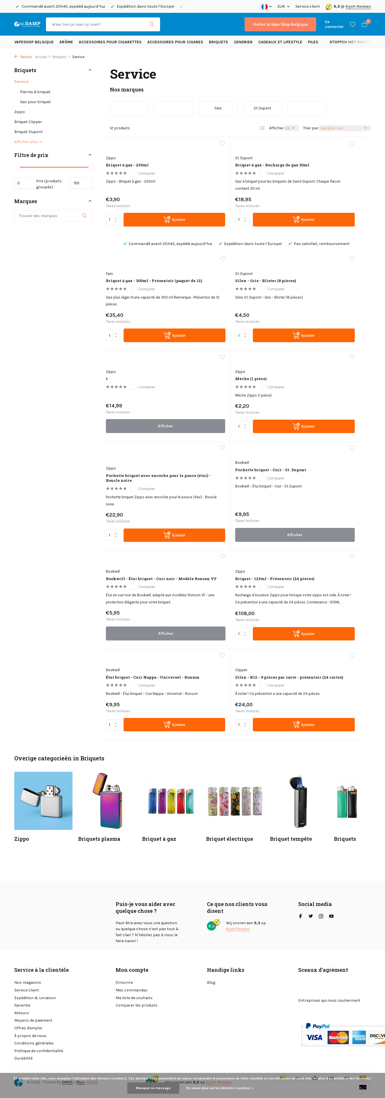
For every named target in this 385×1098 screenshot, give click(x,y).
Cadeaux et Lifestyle (280, 42)
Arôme (66, 42)
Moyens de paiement (33, 1020)
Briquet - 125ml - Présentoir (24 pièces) (145, 537)
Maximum (79, 185)
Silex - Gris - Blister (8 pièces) (138, 305)
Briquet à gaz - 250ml (137, 166)
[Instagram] (321, 916)
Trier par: (311, 128)
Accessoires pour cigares (175, 42)
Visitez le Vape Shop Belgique (280, 24)
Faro (293, 163)
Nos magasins (27, 982)
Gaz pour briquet (35, 101)
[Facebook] (300, 916)
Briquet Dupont (28, 131)
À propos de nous (30, 1035)
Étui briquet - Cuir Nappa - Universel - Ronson (233, 537)
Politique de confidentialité (38, 1050)
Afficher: (277, 128)
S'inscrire (124, 982)
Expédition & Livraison (35, 997)
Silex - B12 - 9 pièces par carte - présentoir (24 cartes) (325, 537)
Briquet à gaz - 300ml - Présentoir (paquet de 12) (321, 174)
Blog (211, 982)
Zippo (19, 111)
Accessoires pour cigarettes (110, 42)
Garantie (22, 1005)
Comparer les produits (137, 1005)
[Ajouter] (155, 234)
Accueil (43, 57)
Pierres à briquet (35, 91)
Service (21, 81)
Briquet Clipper (28, 121)
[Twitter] (311, 916)
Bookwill (206, 400)
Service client (307, 6)
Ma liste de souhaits (134, 997)
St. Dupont (208, 163)
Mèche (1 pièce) (309, 296)
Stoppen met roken (350, 42)
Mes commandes (132, 990)
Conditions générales (34, 1043)
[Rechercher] (103, 24)
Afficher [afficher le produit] (235, 357)
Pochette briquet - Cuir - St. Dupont (234, 411)
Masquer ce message (153, 1088)
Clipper (295, 526)
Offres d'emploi (28, 1028)
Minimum (28, 185)
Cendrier (243, 42)
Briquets (218, 42)
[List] (262, 128)
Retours (21, 1013)
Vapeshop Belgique (34, 42)
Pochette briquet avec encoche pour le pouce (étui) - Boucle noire (139, 421)
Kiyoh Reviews (358, 6)
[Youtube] (331, 916)
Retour (23, 57)
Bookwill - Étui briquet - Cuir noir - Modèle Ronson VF (323, 415)
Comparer (148, 175)
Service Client (26, 990)
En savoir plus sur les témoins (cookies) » (219, 1088)
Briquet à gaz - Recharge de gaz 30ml (234, 174)
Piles (313, 42)
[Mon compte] (334, 24)
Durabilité (23, 1058)
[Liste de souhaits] (353, 24)
